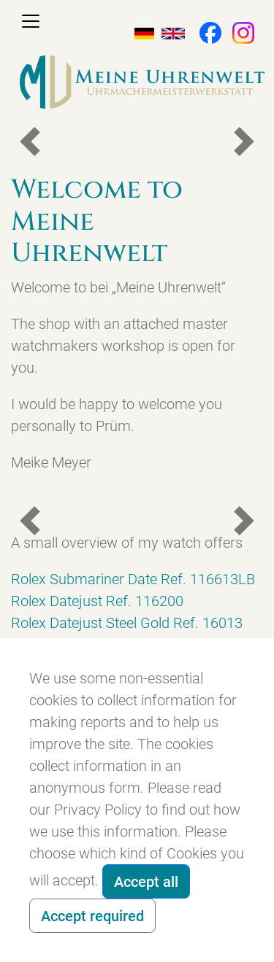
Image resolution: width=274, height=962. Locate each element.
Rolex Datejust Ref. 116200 (97, 601)
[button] (203, 31)
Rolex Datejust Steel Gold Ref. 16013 (127, 623)
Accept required (92, 916)
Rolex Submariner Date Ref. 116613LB (133, 579)
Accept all (146, 882)
